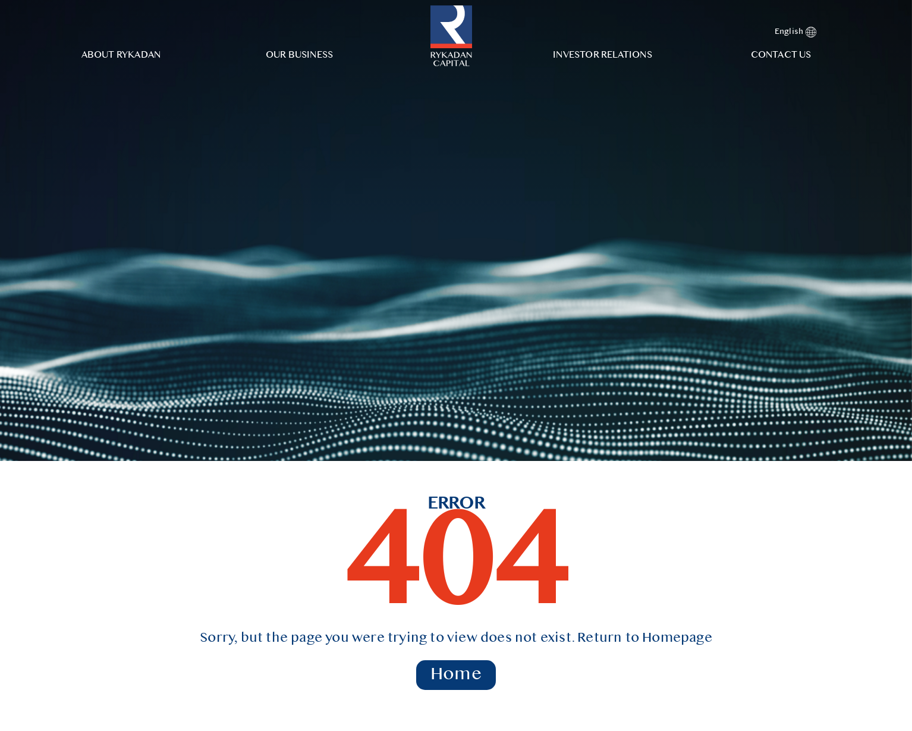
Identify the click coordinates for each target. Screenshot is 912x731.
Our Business (299, 55)
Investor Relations (602, 55)
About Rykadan (121, 55)
